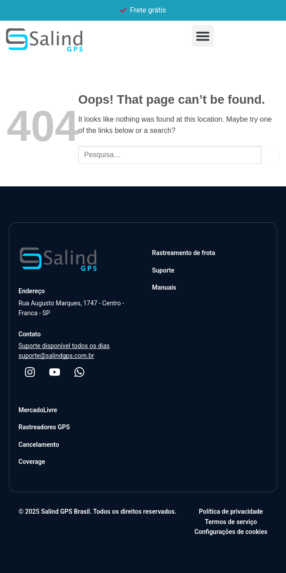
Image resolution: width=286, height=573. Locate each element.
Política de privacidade (231, 511)
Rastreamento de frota (183, 252)
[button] (203, 36)
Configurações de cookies (231, 531)
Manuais (164, 287)
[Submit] (270, 154)
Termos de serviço (231, 521)
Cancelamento (38, 444)
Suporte (163, 270)
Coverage (31, 461)
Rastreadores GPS (44, 427)
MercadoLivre (37, 410)
